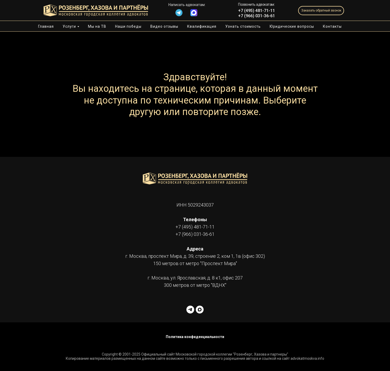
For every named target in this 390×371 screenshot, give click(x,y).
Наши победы (128, 26)
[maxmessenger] (200, 309)
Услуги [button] (69, 26)
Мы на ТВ (97, 26)
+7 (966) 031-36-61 (256, 15)
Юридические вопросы (292, 26)
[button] (321, 10)
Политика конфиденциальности (195, 337)
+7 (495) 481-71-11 (195, 227)
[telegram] (190, 309)
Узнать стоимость (243, 26)
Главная (46, 26)
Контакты (332, 26)
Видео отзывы (164, 26)
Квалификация (201, 26)
